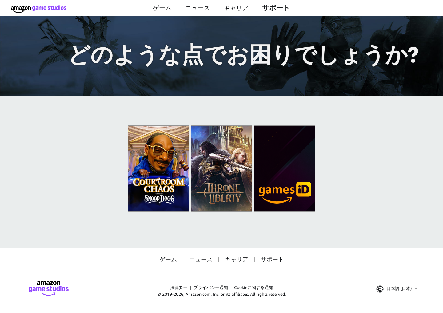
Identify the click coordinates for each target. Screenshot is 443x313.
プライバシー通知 (211, 287)
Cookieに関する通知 (253, 287)
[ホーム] (38, 9)
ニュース (197, 8)
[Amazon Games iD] (284, 168)
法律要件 (178, 287)
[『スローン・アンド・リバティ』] (221, 168)
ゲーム (162, 8)
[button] (396, 289)
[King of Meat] (158, 168)
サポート (276, 8)
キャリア (236, 8)
